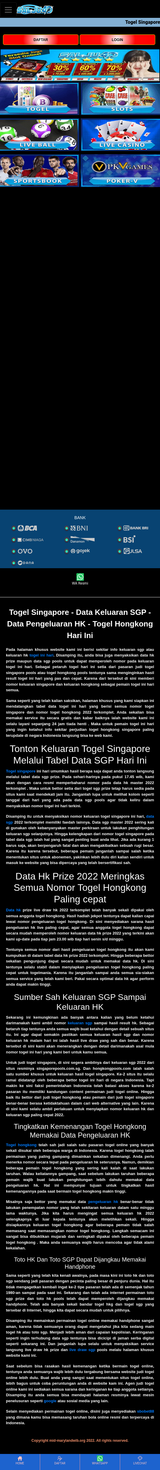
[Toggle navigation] (8, 9)
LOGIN (117, 40)
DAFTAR (41, 40)
